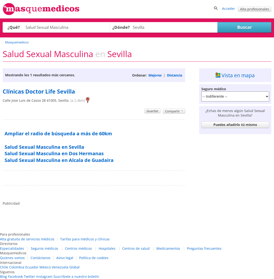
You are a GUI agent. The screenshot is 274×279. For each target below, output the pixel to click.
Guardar (152, 111)
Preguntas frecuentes (204, 248)
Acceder (228, 8)
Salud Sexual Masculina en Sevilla (44, 147)
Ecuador (31, 267)
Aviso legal (64, 257)
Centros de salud (136, 248)
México (45, 267)
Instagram (44, 276)
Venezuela (60, 267)
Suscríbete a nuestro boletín (76, 276)
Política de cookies (93, 257)
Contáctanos (41, 257)
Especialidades (12, 248)
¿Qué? (13, 27)
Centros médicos (78, 248)
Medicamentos (168, 248)
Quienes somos (12, 257)
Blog (3, 276)
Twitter (29, 276)
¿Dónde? (121, 27)
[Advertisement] (235, 166)
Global (74, 267)
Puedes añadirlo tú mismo (235, 124)
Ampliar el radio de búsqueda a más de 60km (58, 133)
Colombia (16, 267)
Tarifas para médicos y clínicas (85, 239)
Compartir (174, 111)
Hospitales (107, 248)
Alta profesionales (254, 9)
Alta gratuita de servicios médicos (27, 239)
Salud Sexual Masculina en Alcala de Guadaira (59, 160)
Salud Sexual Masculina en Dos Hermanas (54, 153)
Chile (4, 267)
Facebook (15, 276)
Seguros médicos (44, 248)
